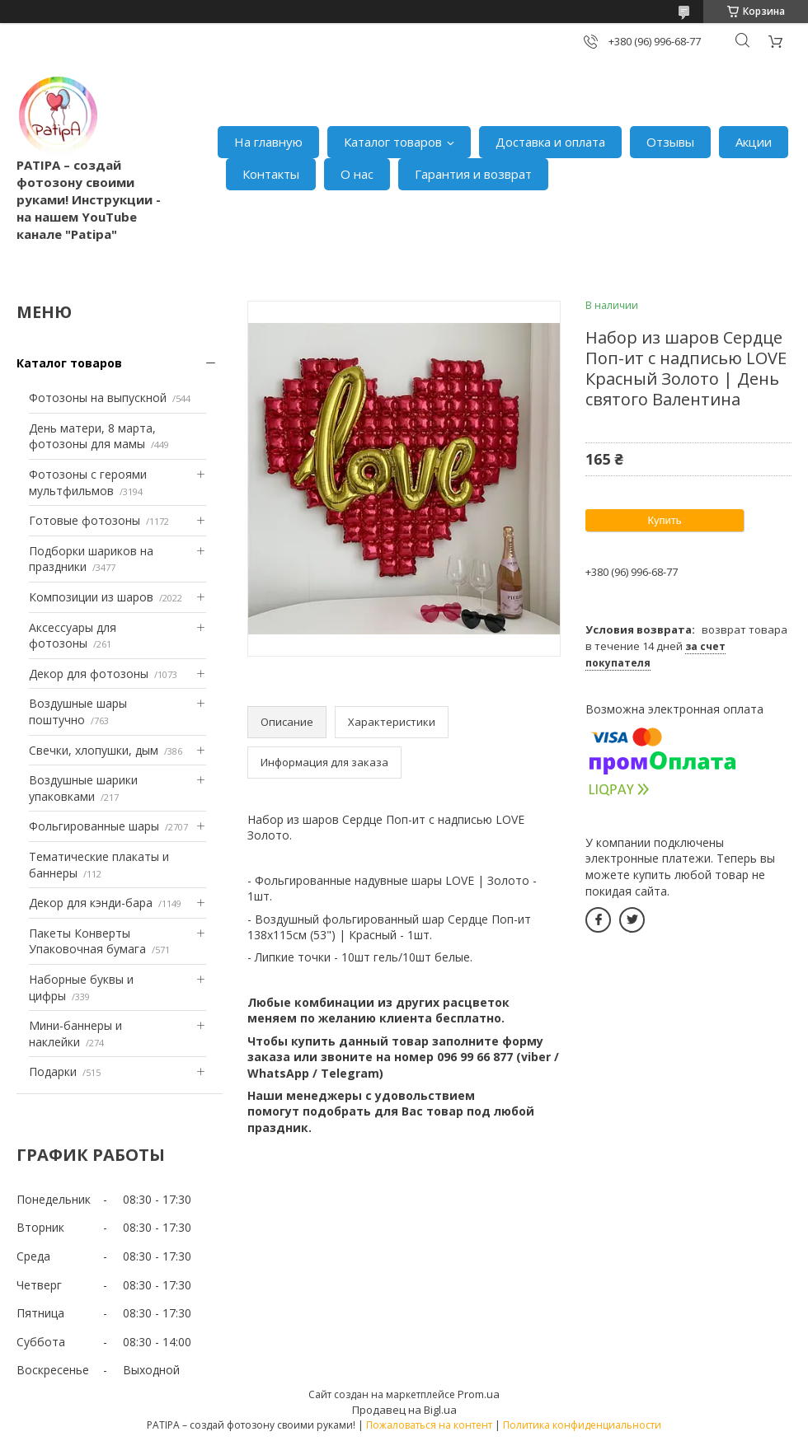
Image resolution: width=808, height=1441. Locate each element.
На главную (268, 141)
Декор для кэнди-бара (91, 902)
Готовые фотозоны (84, 520)
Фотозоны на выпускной (98, 397)
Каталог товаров (393, 141)
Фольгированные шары (94, 826)
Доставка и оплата (550, 141)
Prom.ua (479, 1394)
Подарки (53, 1071)
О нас (357, 174)
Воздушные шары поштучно (78, 711)
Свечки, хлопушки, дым (93, 750)
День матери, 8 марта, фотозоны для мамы (92, 436)
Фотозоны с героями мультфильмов (88, 482)
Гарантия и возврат (473, 174)
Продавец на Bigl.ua (404, 1409)
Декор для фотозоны (88, 673)
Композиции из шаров (91, 597)
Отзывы (670, 141)
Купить (664, 520)
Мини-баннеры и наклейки (75, 1034)
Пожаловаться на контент (429, 1425)
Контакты (270, 174)
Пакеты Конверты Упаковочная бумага (87, 941)
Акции (753, 141)
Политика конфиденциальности (582, 1425)
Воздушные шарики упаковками (83, 788)
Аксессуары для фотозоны (72, 636)
